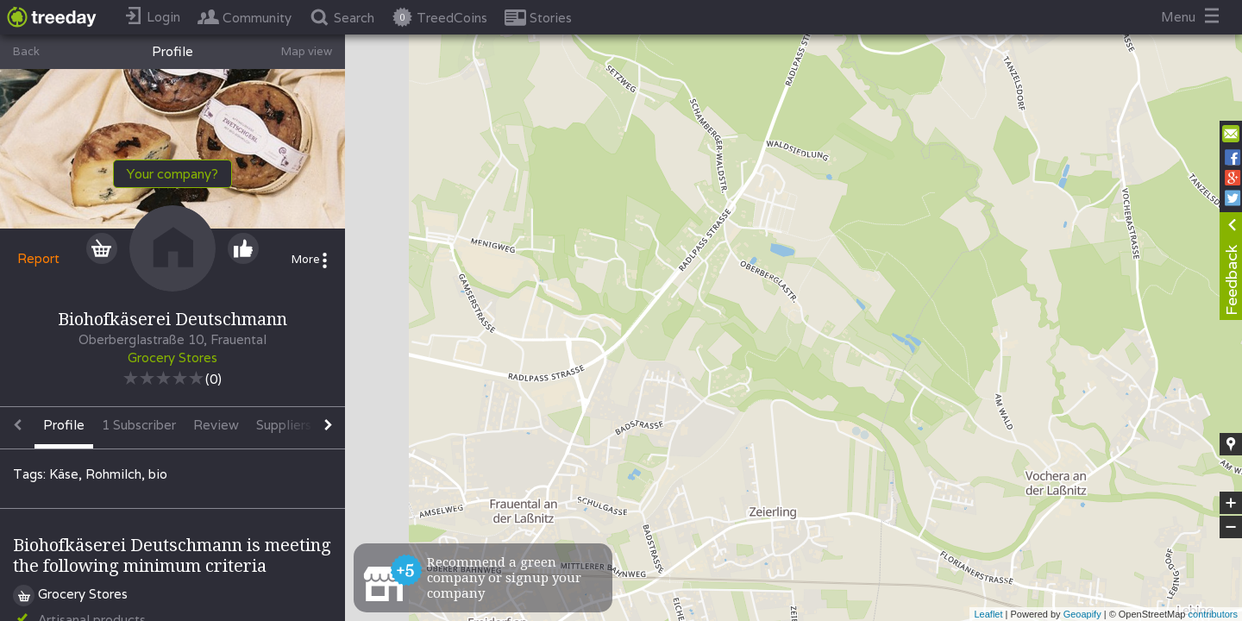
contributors (1213, 614)
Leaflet (988, 614)
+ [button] (1231, 503)
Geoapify (1082, 614)
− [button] (1231, 527)
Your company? (172, 174)
